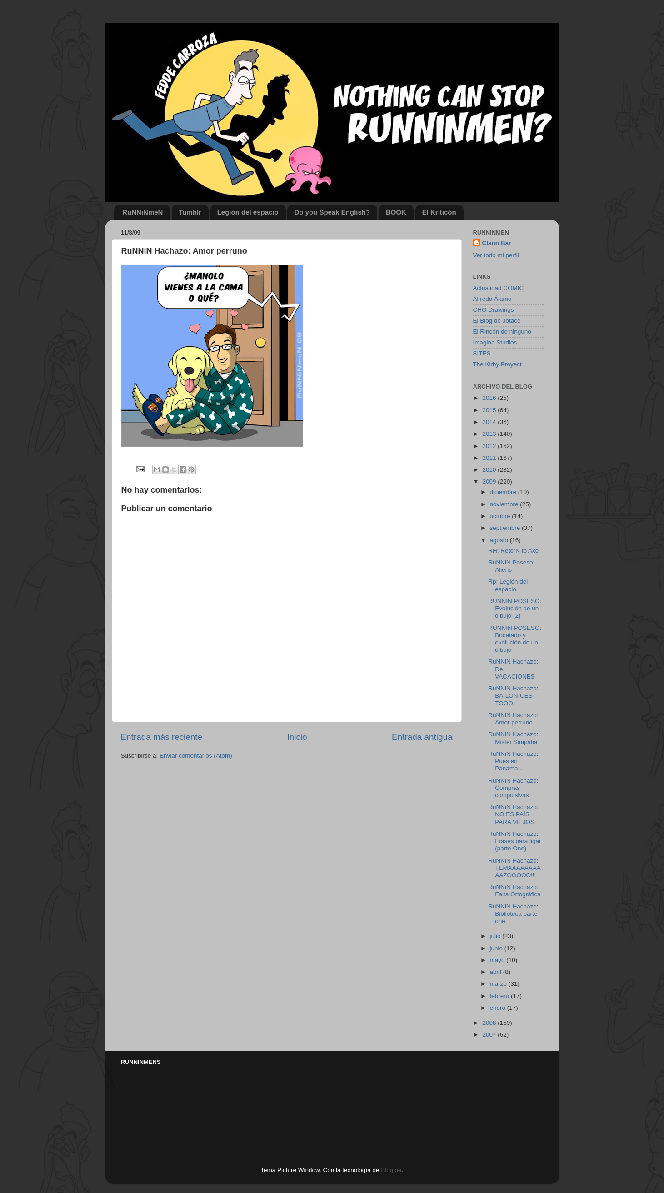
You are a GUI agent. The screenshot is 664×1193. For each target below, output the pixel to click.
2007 (490, 1034)
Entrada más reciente (162, 737)
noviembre (505, 504)
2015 (490, 410)
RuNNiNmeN (142, 212)
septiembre (506, 527)
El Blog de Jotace (497, 320)
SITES (482, 353)
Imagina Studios (495, 342)
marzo (499, 983)
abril (496, 971)
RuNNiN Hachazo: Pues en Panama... (513, 761)
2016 (490, 397)
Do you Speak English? (332, 212)
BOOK (396, 212)
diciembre (504, 492)
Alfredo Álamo (492, 298)
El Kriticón (439, 212)
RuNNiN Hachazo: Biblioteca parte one (513, 913)
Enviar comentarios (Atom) (196, 755)
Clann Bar (496, 243)
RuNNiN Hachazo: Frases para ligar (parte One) (514, 841)
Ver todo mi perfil (496, 255)
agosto (500, 540)
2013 (490, 433)
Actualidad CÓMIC (498, 288)
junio (497, 948)
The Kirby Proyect (497, 364)
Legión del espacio (248, 212)
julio (496, 936)
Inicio (297, 737)
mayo (498, 960)
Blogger (391, 1170)
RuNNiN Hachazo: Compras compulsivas (513, 788)
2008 (490, 1022)
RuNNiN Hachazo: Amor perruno (513, 719)
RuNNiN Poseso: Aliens (511, 566)
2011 (490, 457)
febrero (500, 996)
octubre (501, 516)
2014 (490, 422)
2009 (490, 481)
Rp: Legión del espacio (508, 585)
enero (498, 1007)
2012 (490, 446)
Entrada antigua (422, 737)
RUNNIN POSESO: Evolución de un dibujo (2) (514, 608)
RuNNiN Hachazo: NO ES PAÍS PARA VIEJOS (513, 814)
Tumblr (190, 212)
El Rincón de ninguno (502, 331)
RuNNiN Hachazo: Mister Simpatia (513, 738)
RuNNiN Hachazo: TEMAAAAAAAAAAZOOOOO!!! (514, 868)
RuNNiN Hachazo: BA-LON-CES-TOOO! (513, 695)
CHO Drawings (493, 309)
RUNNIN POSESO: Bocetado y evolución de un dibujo (514, 639)
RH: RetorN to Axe (513, 550)
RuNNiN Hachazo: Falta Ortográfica (514, 891)
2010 (490, 469)
